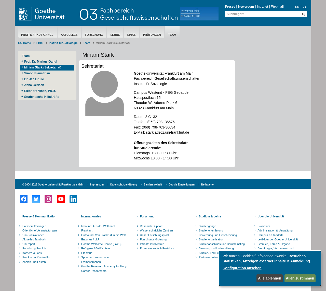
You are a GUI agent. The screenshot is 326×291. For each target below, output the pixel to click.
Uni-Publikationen (33, 235)
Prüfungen (152, 34)
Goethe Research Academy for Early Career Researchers (104, 268)
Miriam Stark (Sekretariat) (42, 67)
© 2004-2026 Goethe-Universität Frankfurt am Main (53, 184)
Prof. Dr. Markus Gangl (40, 61)
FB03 (39, 42)
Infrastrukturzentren (152, 244)
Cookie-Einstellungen (182, 184)
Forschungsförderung (153, 239)
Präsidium (263, 226)
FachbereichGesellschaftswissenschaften (139, 13)
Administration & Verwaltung (275, 230)
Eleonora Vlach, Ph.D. (40, 91)
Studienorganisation (211, 239)
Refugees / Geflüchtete (95, 248)
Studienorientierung (211, 230)
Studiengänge (207, 226)
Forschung (94, 34)
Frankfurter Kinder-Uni (36, 257)
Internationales (91, 216)
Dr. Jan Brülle (34, 79)
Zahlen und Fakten (34, 261)
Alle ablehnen (269, 278)
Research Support (151, 226)
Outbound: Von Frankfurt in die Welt (103, 235)
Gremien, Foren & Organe (273, 244)
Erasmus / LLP (90, 239)
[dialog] (270, 268)
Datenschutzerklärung (123, 184)
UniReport (28, 244)
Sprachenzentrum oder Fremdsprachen (95, 259)
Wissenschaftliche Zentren (156, 230)
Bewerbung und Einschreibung (218, 235)
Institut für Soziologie (63, 42)
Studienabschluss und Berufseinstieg (221, 244)
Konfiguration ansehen (242, 268)
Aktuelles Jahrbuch (34, 239)
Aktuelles (69, 34)
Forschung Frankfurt (35, 248)
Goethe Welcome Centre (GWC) (101, 244)
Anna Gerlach (34, 85)
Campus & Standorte (270, 235)
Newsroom (246, 6)
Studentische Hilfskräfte (41, 97)
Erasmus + (88, 252)
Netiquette (207, 184)
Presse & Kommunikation (39, 216)
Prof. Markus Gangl (37, 34)
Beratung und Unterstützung (216, 248)
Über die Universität (270, 216)
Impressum (97, 184)
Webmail (277, 6)
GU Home (24, 42)
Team (172, 34)
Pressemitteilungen (34, 226)
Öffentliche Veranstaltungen (39, 230)
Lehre (115, 34)
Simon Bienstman (37, 73)
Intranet (262, 6)
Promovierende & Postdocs (157, 248)
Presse (230, 6)
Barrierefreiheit (153, 184)
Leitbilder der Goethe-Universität (277, 239)
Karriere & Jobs (32, 252)
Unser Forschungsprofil (154, 235)
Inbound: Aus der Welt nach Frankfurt (98, 228)
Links (131, 34)
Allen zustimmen (300, 278)
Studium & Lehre (210, 216)
